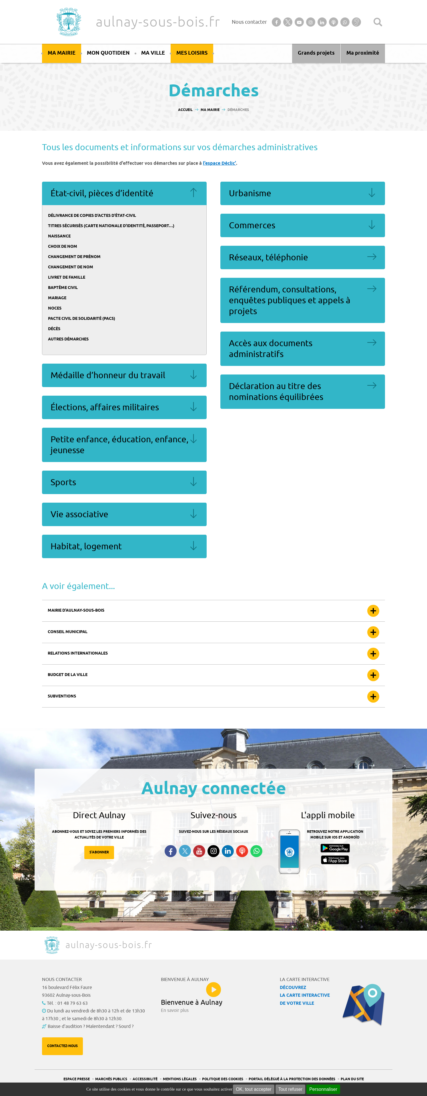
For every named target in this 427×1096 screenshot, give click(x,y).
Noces (54, 308)
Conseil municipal (67, 632)
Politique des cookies (222, 1079)
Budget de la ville (67, 675)
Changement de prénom (74, 257)
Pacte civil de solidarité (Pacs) (81, 319)
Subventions (62, 696)
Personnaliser (323, 1089)
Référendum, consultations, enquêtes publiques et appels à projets (289, 300)
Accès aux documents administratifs (270, 349)
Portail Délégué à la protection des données (292, 1079)
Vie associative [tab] (124, 514)
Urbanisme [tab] (302, 193)
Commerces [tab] (302, 225)
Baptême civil (63, 288)
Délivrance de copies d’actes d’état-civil (92, 216)
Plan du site (352, 1079)
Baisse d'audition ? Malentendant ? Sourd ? (90, 1026)
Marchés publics (111, 1079)
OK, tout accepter (254, 1089)
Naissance (59, 236)
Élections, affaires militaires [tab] (124, 407)
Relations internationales (78, 653)
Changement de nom (70, 267)
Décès (54, 329)
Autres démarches (68, 339)
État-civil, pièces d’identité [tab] (124, 193)
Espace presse (76, 1079)
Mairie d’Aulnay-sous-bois (76, 610)
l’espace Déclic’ (219, 163)
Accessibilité (145, 1079)
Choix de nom (62, 246)
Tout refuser (290, 1089)
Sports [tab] (124, 482)
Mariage (57, 298)
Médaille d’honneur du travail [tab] (124, 375)
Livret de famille (66, 277)
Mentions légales (180, 1079)
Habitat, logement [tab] (124, 546)
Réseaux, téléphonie (268, 257)
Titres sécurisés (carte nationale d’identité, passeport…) (111, 226)
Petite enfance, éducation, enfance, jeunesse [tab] (124, 445)
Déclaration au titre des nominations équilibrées (276, 392)
